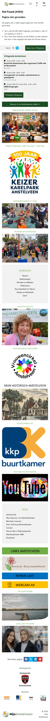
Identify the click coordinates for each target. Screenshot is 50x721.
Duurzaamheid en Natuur (25, 289)
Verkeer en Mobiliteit (25, 292)
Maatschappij (25, 279)
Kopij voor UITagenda (35, 48)
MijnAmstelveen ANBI (15, 534)
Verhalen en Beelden (25, 282)
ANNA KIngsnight (11, 86)
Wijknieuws (25, 285)
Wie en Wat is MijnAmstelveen (18, 531)
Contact (9, 528)
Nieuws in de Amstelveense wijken (25, 104)
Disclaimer (10, 538)
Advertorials (11, 514)
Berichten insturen (13, 521)
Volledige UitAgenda (13, 95)
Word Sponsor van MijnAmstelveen (20, 518)
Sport (25, 295)
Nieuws (25, 276)
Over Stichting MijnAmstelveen (18, 524)
